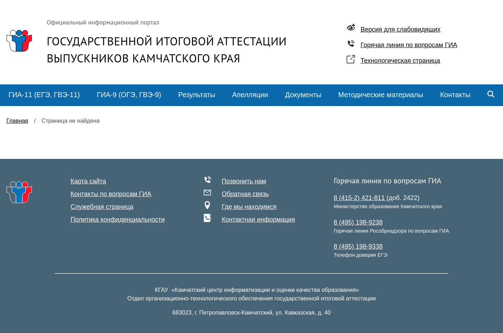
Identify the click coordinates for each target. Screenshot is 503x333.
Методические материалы (380, 95)
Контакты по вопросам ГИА (111, 194)
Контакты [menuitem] (455, 95)
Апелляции (250, 95)
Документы (303, 95)
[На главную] (19, 192)
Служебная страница (102, 206)
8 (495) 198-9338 (358, 246)
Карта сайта (88, 181)
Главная (17, 120)
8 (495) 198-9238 (358, 222)
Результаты (196, 95)
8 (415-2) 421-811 (360, 197)
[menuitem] (44, 95)
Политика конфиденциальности (118, 219)
